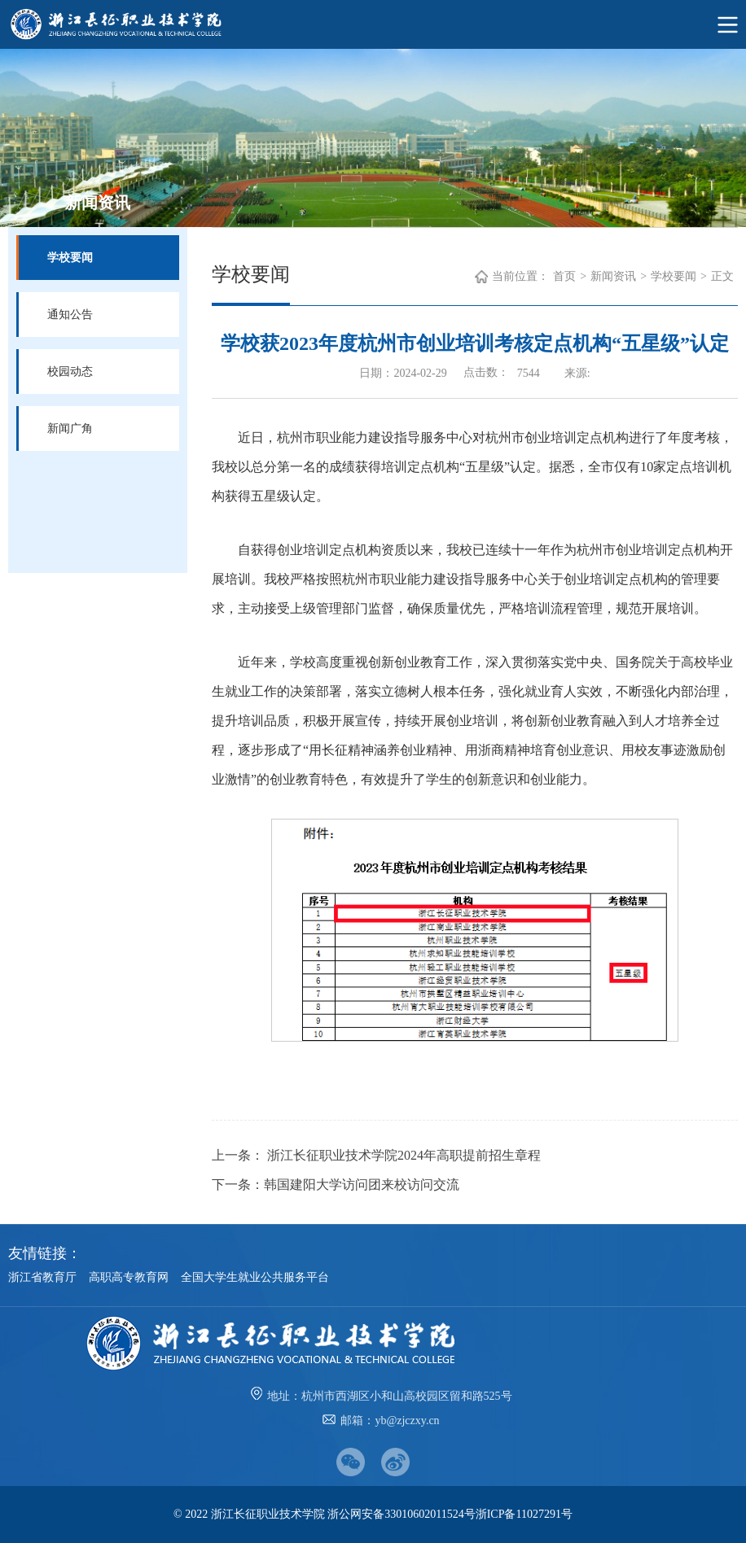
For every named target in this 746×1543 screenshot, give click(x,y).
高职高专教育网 (129, 1277)
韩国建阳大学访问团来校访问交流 (361, 1184)
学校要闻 (70, 257)
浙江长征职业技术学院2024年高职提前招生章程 (402, 1155)
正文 (722, 276)
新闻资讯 (613, 276)
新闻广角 (70, 428)
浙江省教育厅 (42, 1277)
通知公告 (70, 314)
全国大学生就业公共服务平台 (255, 1277)
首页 (564, 276)
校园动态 (70, 371)
